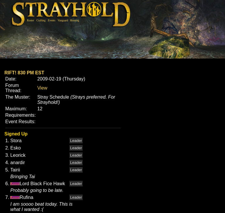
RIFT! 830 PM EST (24, 72)
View (42, 87)
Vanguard (63, 20)
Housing (74, 20)
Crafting (40, 20)
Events (51, 20)
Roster (30, 20)
